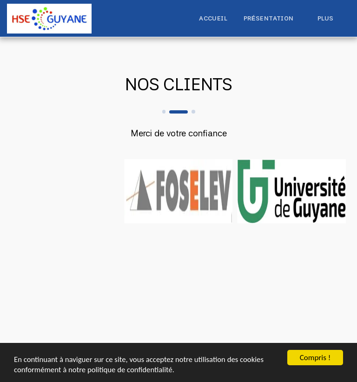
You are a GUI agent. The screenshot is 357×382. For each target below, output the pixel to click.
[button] (272, 19)
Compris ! (315, 357)
